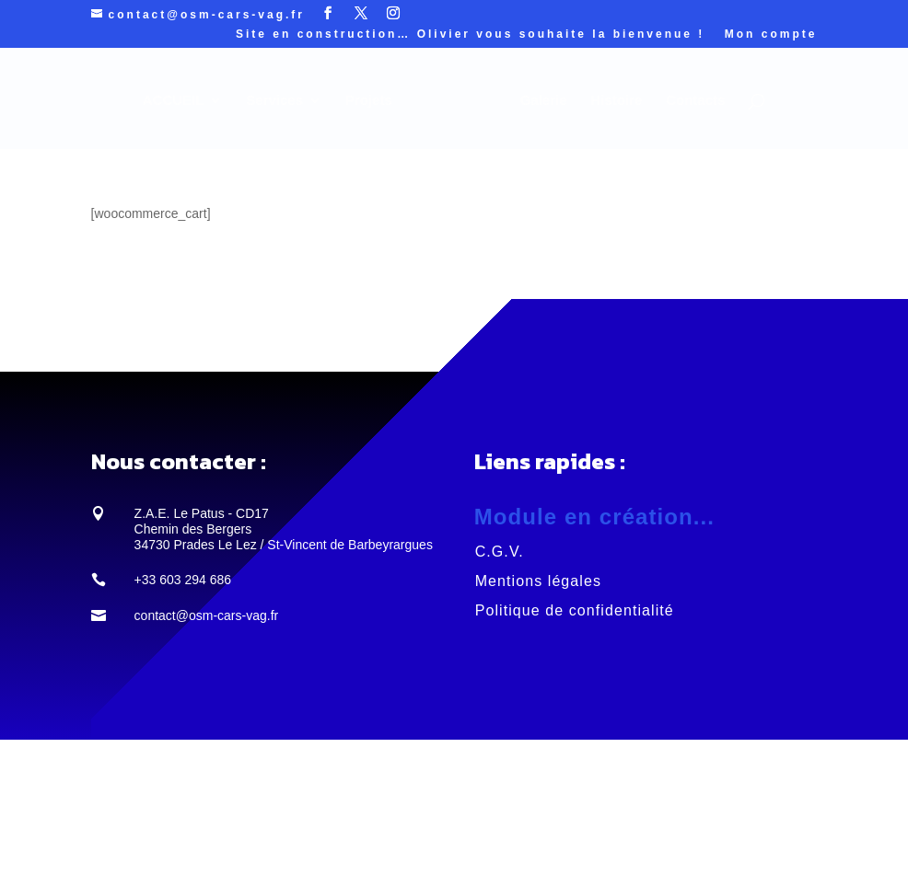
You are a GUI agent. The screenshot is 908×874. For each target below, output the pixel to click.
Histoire (616, 101)
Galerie (543, 101)
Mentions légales (538, 581)
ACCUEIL (173, 101)
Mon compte (771, 34)
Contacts (695, 101)
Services (274, 101)
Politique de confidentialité (574, 610)
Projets (368, 101)
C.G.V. (499, 551)
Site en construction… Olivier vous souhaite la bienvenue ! (470, 34)
